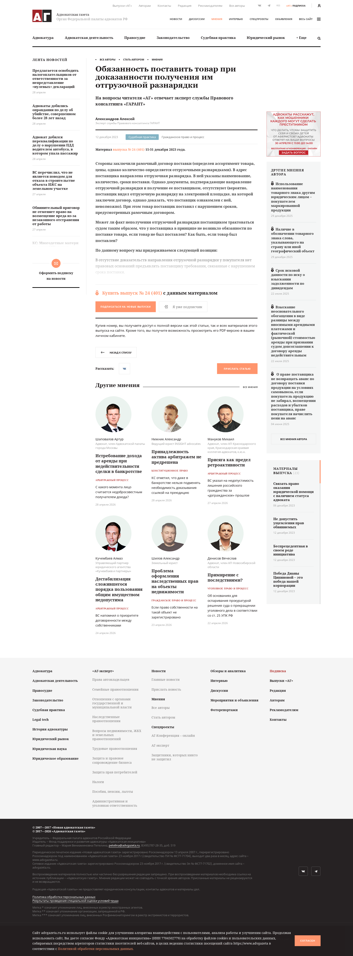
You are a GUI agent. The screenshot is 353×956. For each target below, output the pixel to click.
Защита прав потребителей (114, 772)
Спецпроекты (259, 19)
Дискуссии (197, 19)
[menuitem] (43, 37)
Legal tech (40, 719)
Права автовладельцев (110, 679)
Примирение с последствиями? (225, 577)
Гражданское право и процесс (183, 137)
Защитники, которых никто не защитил (175, 757)
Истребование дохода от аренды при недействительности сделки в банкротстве (118, 463)
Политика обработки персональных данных (63, 897)
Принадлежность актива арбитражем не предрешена (176, 457)
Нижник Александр (166, 439)
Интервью (236, 19)
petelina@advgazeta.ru (124, 845)
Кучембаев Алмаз (109, 558)
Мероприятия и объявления (234, 700)
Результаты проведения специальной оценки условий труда (75, 901)
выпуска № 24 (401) (129, 149)
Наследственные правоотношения (106, 719)
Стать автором (133, 59)
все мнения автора (293, 439)
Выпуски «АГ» (122, 6)
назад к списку (116, 352)
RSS (278, 5)
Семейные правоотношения (115, 689)
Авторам (145, 6)
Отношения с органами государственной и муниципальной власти (112, 703)
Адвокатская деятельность (89, 37)
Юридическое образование (55, 758)
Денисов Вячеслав (222, 558)
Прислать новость (166, 689)
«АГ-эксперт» (103, 671)
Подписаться (125, 306)
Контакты (164, 6)
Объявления (283, 19)
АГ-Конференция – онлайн (173, 735)
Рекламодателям (210, 6)
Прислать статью (237, 368)
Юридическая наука (49, 749)
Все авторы (237, 6)
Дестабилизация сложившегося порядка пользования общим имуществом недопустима (119, 589)
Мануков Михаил (221, 439)
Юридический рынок (266, 37)
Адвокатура (43, 37)
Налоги (98, 782)
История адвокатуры (50, 729)
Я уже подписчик (183, 306)
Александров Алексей (115, 118)
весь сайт (310, 19)
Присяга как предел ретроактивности (229, 462)
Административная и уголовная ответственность (114, 803)
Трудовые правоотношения (114, 748)
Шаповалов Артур (109, 439)
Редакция (184, 6)
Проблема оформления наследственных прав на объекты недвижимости (175, 581)
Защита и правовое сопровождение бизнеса (112, 760)
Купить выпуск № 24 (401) (132, 293)
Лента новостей (49, 60)
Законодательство (173, 37)
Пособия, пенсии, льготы (112, 791)
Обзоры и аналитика (228, 671)
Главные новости (166, 679)
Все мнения (250, 387)
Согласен (307, 940)
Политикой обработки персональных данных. (96, 949)
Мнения (216, 19)
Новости (176, 19)
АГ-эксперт (160, 745)
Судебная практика (218, 37)
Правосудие (134, 37)
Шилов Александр (166, 558)
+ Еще (301, 37)
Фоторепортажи (224, 710)
